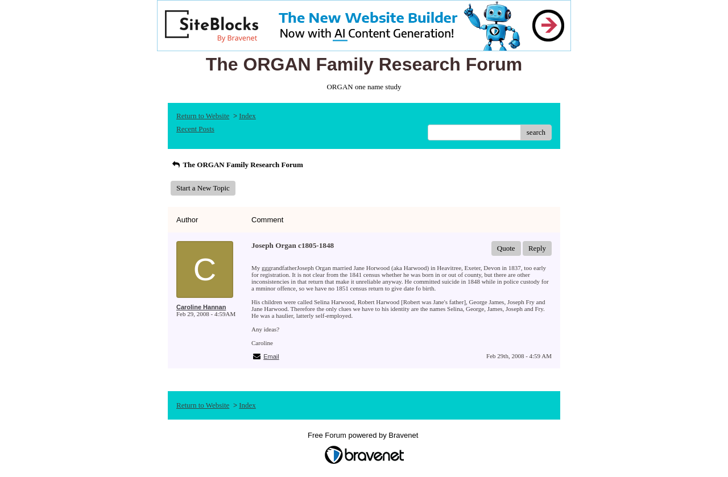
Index (247, 115)
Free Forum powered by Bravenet (364, 435)
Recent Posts (195, 129)
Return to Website (202, 115)
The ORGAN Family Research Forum (237, 164)
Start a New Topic (203, 188)
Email (271, 356)
